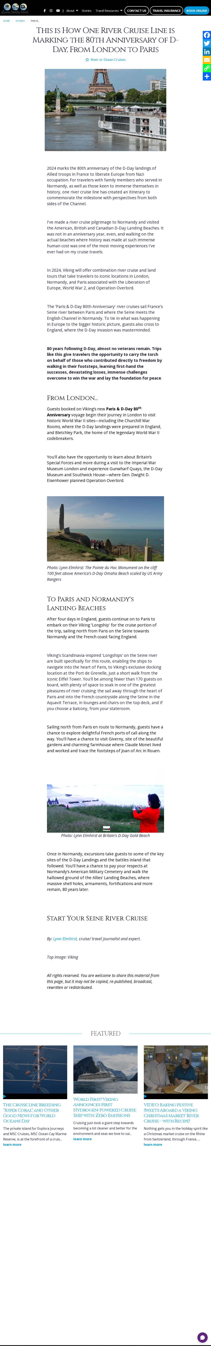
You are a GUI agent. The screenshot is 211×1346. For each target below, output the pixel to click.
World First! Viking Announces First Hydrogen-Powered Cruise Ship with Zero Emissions (104, 1106)
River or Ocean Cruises (105, 58)
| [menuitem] (63, 10)
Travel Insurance (166, 10)
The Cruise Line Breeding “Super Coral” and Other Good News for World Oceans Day (32, 1111)
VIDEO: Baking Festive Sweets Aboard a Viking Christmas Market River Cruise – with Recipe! (171, 1111)
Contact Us (136, 10)
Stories (86, 10)
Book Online (196, 10)
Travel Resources (107, 10)
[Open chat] (202, 1337)
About (70, 10)
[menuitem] (44, 10)
